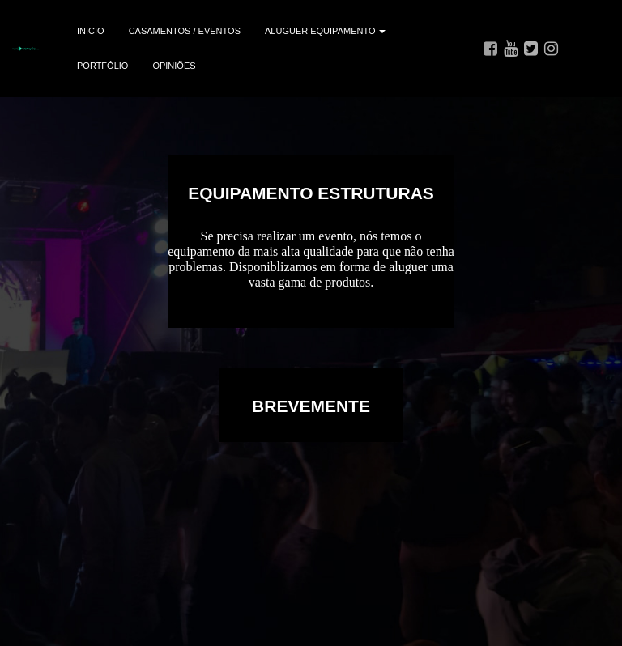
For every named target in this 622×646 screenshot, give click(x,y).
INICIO (90, 31)
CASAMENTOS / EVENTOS (185, 31)
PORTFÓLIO (102, 65)
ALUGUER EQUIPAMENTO (325, 31)
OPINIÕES (173, 65)
